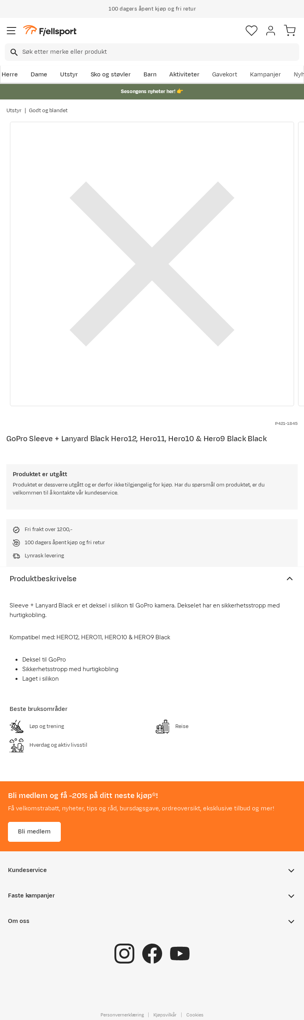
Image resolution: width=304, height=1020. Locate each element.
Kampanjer (265, 74)
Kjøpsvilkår (164, 1014)
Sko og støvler (111, 74)
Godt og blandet (48, 110)
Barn (150, 74)
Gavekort (225, 74)
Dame (39, 74)
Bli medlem (34, 831)
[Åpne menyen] (11, 30)
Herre (10, 74)
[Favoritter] (251, 30)
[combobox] (152, 52)
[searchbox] (160, 52)
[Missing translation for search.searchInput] (13, 52)
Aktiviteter (184, 74)
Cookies (194, 1014)
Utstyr (69, 74)
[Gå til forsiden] (49, 31)
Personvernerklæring (122, 1014)
